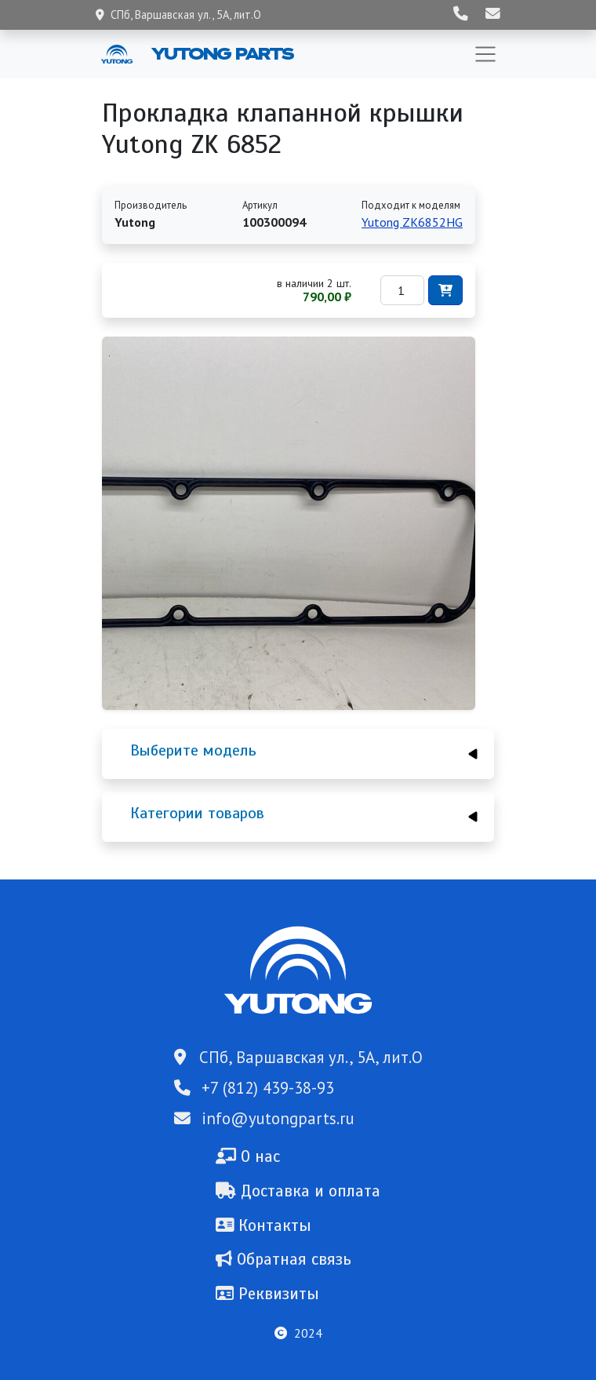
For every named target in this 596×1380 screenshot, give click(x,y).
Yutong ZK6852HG (412, 222)
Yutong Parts (221, 53)
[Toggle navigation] (485, 54)
